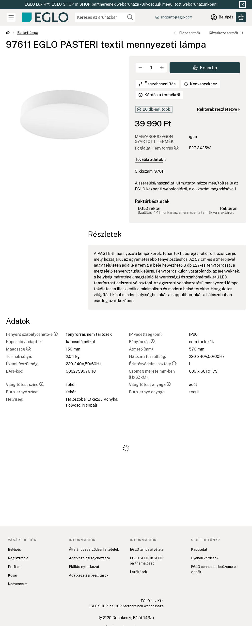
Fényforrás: (142, 341)
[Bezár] (242, 4)
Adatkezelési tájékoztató (89, 558)
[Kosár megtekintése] (241, 17)
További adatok (150, 159)
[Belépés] (222, 17)
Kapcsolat (199, 549)
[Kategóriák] (11, 17)
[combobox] (105, 17)
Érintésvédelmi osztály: (153, 364)
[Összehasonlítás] (157, 84)
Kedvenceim (17, 584)
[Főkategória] (8, 33)
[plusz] (162, 67)
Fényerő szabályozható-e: (32, 334)
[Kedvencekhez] (200, 84)
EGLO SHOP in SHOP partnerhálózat (147, 560)
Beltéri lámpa (27, 33)
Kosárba (205, 67)
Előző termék (187, 33)
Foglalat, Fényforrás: (157, 148)
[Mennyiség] (151, 67)
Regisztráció (18, 558)
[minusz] (140, 67)
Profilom (14, 567)
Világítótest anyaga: (150, 384)
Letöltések (138, 572)
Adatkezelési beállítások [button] (89, 575)
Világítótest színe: (25, 384)
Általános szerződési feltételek (94, 549)
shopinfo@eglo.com (176, 17)
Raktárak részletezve (218, 109)
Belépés (14, 549)
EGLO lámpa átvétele (147, 549)
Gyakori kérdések (205, 558)
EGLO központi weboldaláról (161, 189)
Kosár (12, 575)
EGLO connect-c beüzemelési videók (214, 569)
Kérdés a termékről (159, 94)
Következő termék (226, 33)
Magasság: (18, 349)
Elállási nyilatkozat (84, 567)
